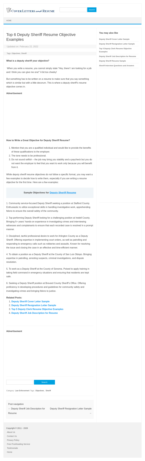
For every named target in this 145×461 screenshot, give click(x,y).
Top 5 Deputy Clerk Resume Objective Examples (37, 309)
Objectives (16, 53)
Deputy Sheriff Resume (63, 192)
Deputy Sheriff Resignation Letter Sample (33, 305)
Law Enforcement (22, 391)
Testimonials (12, 448)
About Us (11, 432)
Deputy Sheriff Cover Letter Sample (30, 301)
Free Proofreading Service (18, 444)
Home (8, 21)
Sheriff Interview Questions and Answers (116, 66)
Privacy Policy (13, 440)
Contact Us (12, 436)
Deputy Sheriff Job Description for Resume (34, 313)
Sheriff (23, 53)
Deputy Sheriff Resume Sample (112, 61)
